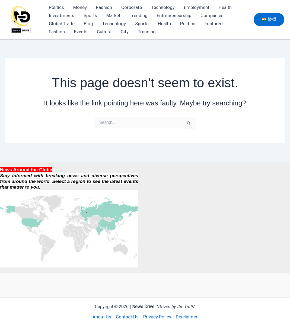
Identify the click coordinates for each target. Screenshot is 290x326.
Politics (56, 7)
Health (225, 7)
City (125, 31)
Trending (139, 15)
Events (81, 31)
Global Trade (62, 23)
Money (80, 7)
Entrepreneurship (174, 15)
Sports (90, 15)
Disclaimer (186, 316)
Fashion (104, 7)
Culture (104, 31)
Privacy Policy (157, 316)
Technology (163, 7)
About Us (102, 316)
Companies (212, 15)
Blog (88, 23)
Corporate (131, 7)
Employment (196, 7)
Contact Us (127, 316)
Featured (214, 23)
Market (113, 15)
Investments (61, 15)
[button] (269, 19)
